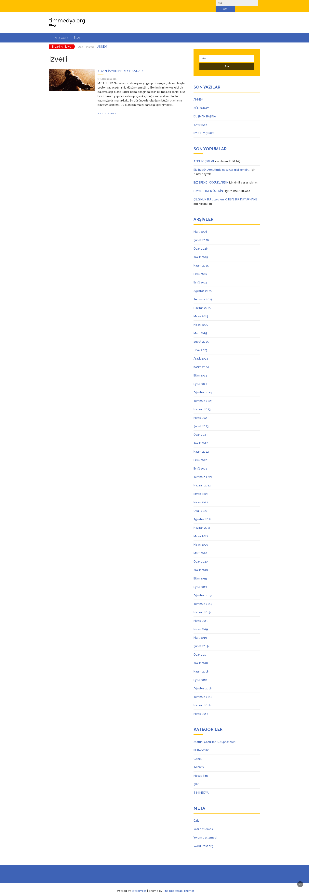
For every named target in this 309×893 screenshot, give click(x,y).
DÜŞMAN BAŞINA (205, 110)
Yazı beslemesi (203, 823)
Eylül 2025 (200, 276)
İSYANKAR (200, 119)
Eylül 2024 (200, 378)
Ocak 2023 (201, 428)
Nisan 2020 (201, 538)
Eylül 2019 (200, 581)
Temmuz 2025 (203, 293)
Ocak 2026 (201, 242)
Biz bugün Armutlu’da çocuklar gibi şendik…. (222, 163)
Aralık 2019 (201, 564)
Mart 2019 (200, 631)
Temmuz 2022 (203, 471)
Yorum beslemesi (205, 831)
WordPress (139, 885)
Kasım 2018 (201, 665)
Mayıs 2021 (201, 530)
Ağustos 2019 (203, 589)
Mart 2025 (200, 327)
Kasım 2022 (201, 445)
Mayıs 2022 (201, 488)
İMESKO (199, 761)
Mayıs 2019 (201, 614)
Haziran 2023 (202, 403)
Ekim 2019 (200, 572)
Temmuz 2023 (203, 395)
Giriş (196, 814)
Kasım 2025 (201, 259)
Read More (107, 107)
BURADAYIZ (201, 744)
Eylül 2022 (200, 462)
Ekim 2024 (200, 369)
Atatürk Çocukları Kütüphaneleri (214, 736)
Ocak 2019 (201, 648)
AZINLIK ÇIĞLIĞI (204, 155)
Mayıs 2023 (201, 411)
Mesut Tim (201, 769)
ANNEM (102, 40)
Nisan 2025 (201, 318)
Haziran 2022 (202, 479)
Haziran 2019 (202, 606)
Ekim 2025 (200, 268)
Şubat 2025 (201, 335)
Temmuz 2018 (203, 691)
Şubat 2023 (201, 420)
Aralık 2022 (201, 437)
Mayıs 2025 (201, 310)
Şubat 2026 (201, 234)
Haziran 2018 (202, 699)
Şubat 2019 (201, 640)
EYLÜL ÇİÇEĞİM (204, 127)
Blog (77, 31)
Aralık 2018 (201, 657)
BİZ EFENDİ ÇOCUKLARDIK (211, 176)
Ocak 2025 (201, 344)
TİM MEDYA (201, 786)
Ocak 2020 (201, 555)
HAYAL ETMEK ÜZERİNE (209, 185)
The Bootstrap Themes (179, 885)
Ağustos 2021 (202, 513)
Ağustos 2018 (203, 682)
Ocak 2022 (201, 504)
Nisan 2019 (201, 623)
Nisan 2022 (201, 496)
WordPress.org (203, 840)
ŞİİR (196, 778)
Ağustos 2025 (203, 285)
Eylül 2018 (200, 674)
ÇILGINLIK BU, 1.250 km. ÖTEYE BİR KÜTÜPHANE (225, 193)
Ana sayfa (61, 31)
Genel (198, 753)
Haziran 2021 (202, 521)
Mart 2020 (200, 547)
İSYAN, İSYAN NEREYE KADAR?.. (121, 65)
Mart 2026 (200, 225)
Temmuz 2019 (203, 598)
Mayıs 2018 (201, 707)
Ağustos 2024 (203, 386)
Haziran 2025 (202, 302)
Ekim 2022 (200, 454)
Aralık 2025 (201, 251)
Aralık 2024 (201, 352)
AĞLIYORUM (201, 102)
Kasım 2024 (201, 361)
